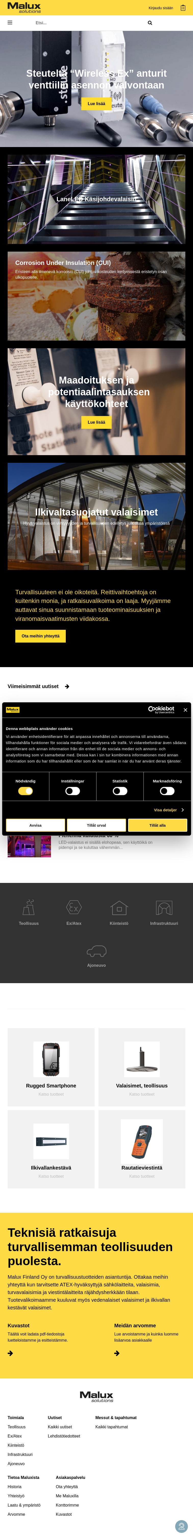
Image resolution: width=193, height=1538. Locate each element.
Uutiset (55, 1418)
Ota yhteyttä (67, 1487)
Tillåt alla (157, 825)
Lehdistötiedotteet (64, 1436)
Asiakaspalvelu (70, 1477)
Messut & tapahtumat (116, 1418)
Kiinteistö (16, 1445)
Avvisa (35, 825)
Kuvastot (64, 1514)
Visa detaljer (165, 809)
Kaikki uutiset (60, 1427)
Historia (14, 1487)
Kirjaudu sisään (161, 8)
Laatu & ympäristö (24, 1505)
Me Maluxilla (67, 1496)
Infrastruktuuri (20, 1454)
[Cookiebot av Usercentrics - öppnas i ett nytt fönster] (152, 710)
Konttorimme (67, 1505)
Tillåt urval (96, 825)
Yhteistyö (16, 1496)
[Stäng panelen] (185, 710)
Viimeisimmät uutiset (38, 686)
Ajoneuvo (16, 1464)
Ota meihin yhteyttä (40, 636)
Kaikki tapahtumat (111, 1427)
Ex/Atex (15, 1436)
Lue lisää (96, 104)
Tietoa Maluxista (23, 1477)
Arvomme (16, 1514)
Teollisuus (16, 1427)
